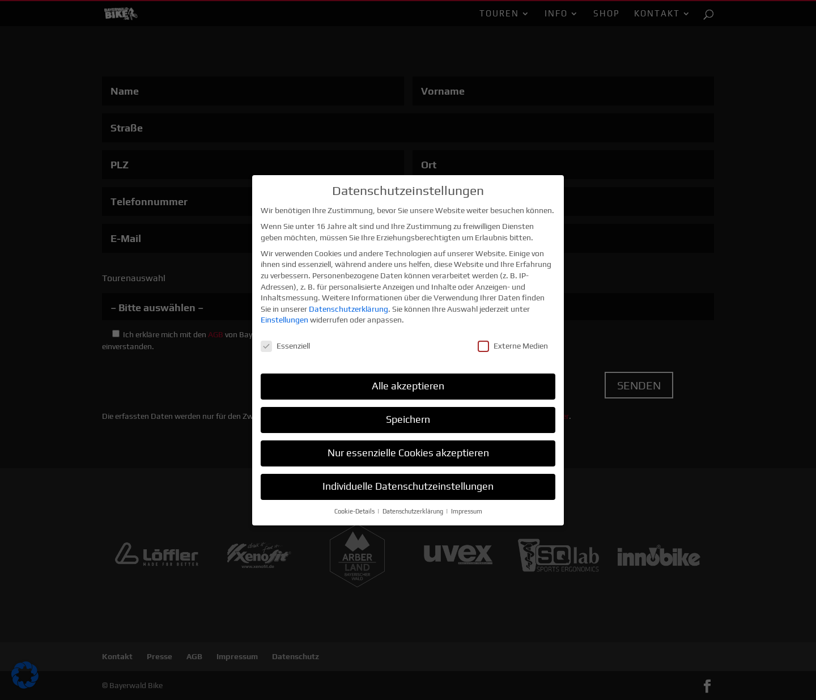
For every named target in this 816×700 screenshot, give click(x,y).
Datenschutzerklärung (348, 304)
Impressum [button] (466, 506)
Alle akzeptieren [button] (408, 381)
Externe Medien (513, 341)
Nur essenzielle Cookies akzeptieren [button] (408, 448)
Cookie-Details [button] (355, 506)
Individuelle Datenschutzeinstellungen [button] (408, 481)
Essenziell (285, 341)
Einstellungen (284, 315)
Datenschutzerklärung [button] (413, 506)
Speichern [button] (408, 415)
